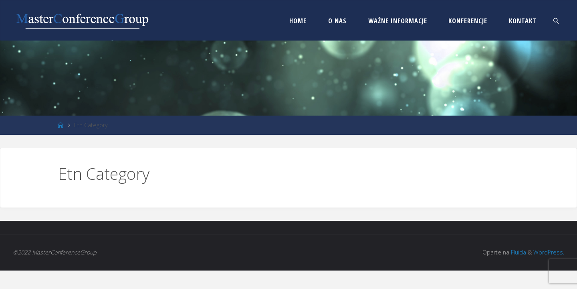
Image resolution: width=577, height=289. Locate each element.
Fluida (517, 252)
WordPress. (548, 252)
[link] (556, 20)
